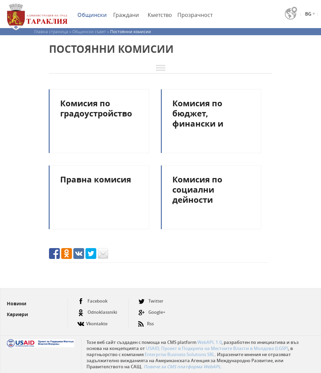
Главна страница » (53, 31)
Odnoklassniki (97, 312)
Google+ (151, 312)
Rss (146, 321)
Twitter (151, 301)
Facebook (92, 301)
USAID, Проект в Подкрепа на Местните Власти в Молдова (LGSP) (217, 348)
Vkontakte (92, 321)
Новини (16, 303)
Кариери (17, 314)
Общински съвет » (91, 31)
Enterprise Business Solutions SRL (180, 354)
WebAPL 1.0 (209, 342)
